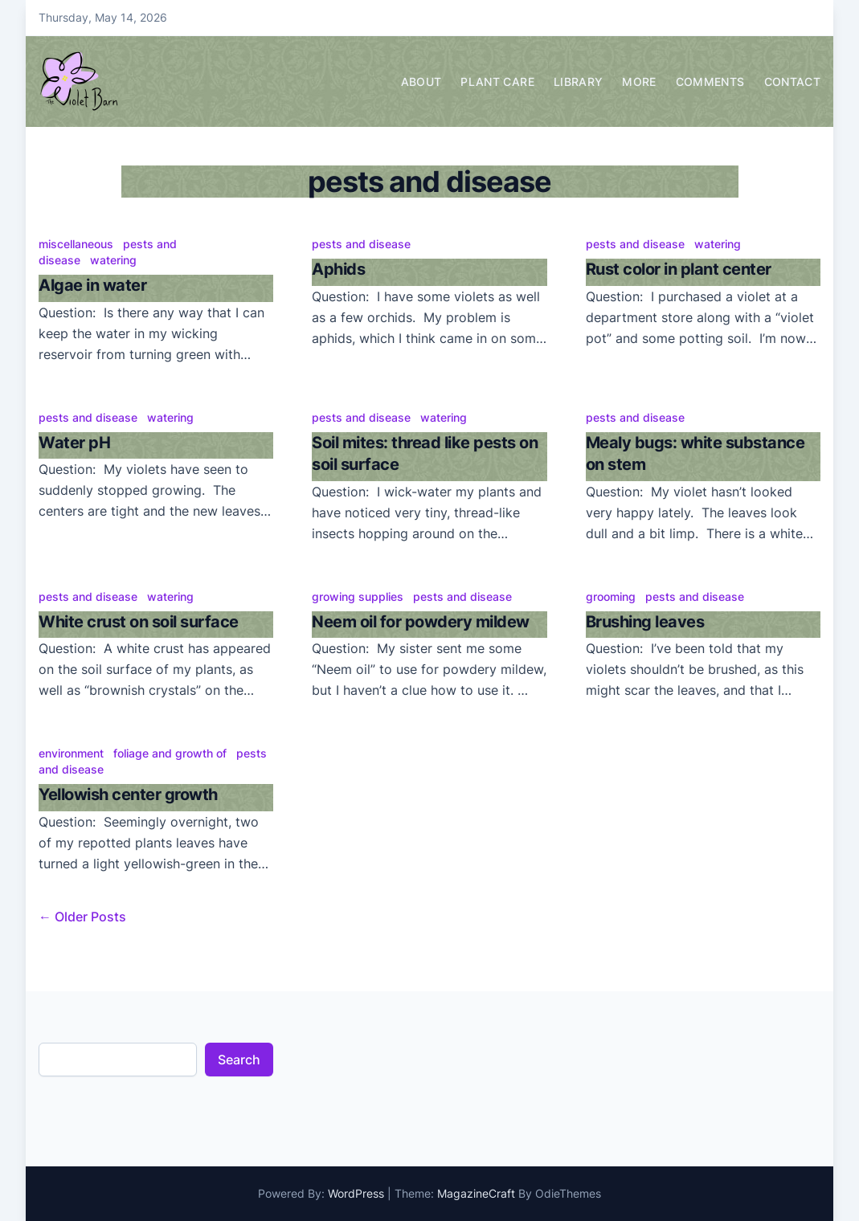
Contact (792, 81)
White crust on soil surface (139, 621)
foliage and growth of (170, 753)
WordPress (356, 1193)
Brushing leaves (645, 621)
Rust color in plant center (678, 269)
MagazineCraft (476, 1193)
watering (113, 260)
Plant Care (497, 81)
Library (578, 81)
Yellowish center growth (128, 794)
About (421, 81)
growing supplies (357, 596)
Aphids (338, 269)
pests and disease (361, 244)
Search (239, 1060)
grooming (611, 596)
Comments (710, 81)
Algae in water (92, 285)
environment (71, 753)
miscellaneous (76, 244)
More (639, 81)
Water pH (74, 442)
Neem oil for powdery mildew (421, 621)
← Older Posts (82, 917)
